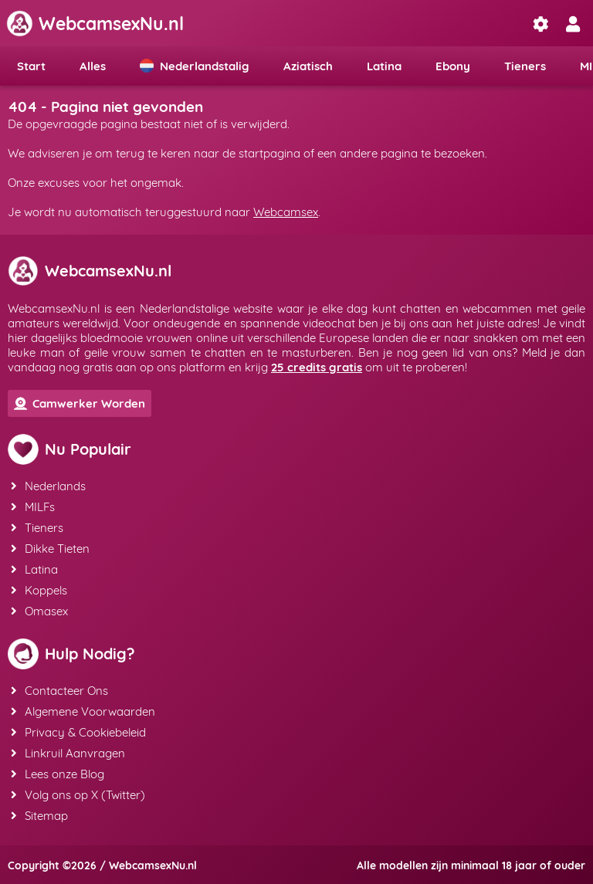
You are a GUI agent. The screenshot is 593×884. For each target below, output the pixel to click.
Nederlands (48, 486)
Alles (93, 66)
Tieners (525, 66)
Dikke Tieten (50, 548)
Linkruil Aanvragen (68, 753)
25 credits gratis (316, 367)
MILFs (33, 507)
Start (31, 66)
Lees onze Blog (57, 774)
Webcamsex (285, 212)
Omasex (39, 611)
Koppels (39, 590)
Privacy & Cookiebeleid (78, 732)
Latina (384, 66)
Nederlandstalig (194, 66)
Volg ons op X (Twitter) (78, 794)
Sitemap (39, 815)
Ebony (452, 66)
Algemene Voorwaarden (83, 711)
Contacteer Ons (59, 690)
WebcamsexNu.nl (95, 23)
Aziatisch (308, 66)
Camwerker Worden (79, 403)
